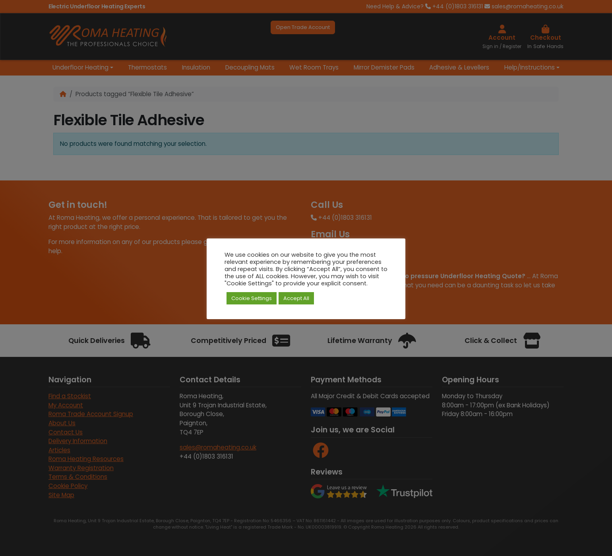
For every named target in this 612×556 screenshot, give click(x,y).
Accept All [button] (296, 298)
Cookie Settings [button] (251, 298)
